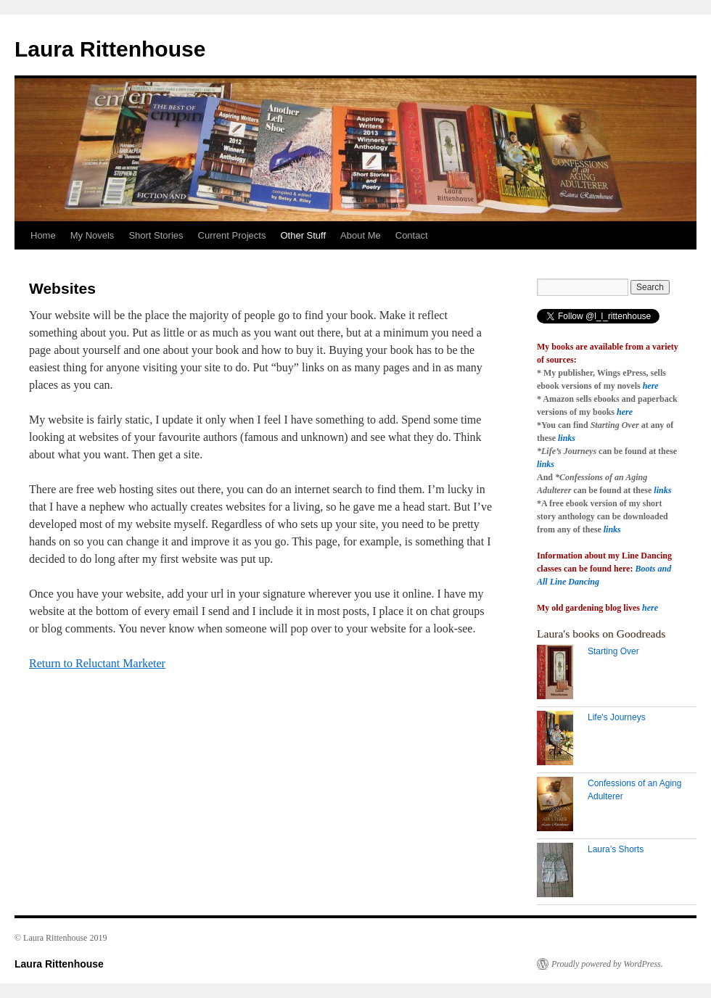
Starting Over (613, 651)
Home (43, 235)
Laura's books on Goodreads (601, 633)
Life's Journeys (617, 717)
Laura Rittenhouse (110, 49)
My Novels (92, 235)
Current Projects (232, 235)
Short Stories (155, 235)
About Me (360, 235)
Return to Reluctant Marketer (97, 663)
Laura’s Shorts (616, 849)
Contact (411, 235)
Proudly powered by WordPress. (607, 964)
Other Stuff (303, 235)
